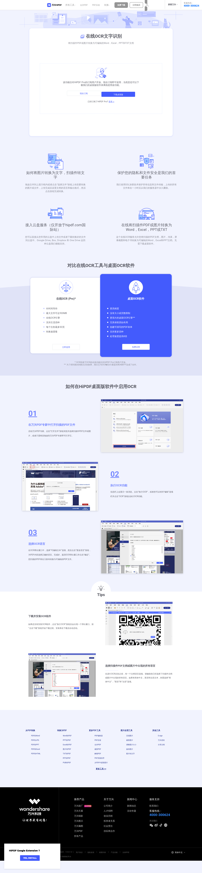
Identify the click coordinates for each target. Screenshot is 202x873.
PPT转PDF (67, 744)
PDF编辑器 (99, 738)
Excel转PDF (67, 750)
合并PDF (85, 4)
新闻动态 (131, 819)
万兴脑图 (78, 839)
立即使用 (66, 347)
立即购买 (137, 4)
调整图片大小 (131, 750)
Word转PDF (67, 738)
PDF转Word (35, 738)
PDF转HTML (36, 763)
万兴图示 (78, 834)
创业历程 (108, 829)
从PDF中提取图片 (101, 775)
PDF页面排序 (99, 769)
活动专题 (131, 824)
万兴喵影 (78, 829)
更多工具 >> (101, 782)
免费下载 (122, 4)
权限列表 (97, 865)
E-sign (160, 738)
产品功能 (106, 865)
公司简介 (108, 819)
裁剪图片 (129, 744)
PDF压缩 (97, 4)
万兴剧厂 (82, 819)
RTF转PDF (67, 769)
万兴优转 (161, 744)
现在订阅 (82, 91)
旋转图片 (129, 757)
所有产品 (78, 849)
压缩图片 (129, 738)
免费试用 (135, 347)
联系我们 (153, 819)
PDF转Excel (35, 757)
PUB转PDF (67, 775)
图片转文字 (130, 763)
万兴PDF (78, 844)
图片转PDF (67, 757)
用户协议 (78, 865)
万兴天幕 (78, 824)
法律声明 (115, 865)
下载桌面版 (119, 91)
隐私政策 (87, 865)
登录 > (111, 98)
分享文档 (161, 750)
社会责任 (108, 839)
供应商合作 (109, 844)
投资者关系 (109, 834)
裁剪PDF (98, 757)
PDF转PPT (35, 750)
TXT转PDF (67, 763)
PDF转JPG (35, 744)
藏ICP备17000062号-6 (61, 869)
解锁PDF (98, 763)
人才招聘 (108, 824)
